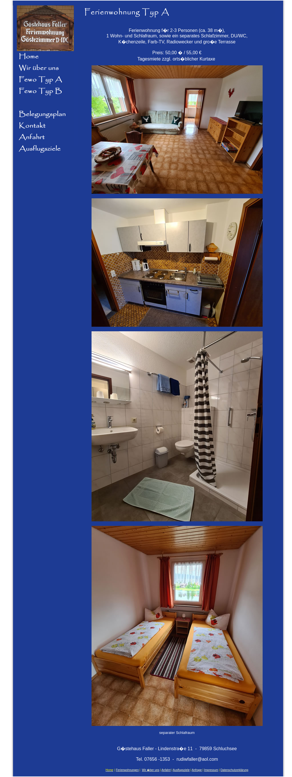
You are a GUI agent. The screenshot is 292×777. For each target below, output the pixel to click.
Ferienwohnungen (127, 770)
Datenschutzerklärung (234, 770)
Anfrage (197, 770)
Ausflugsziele (181, 770)
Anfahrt (166, 770)
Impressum (211, 770)
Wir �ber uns (150, 770)
